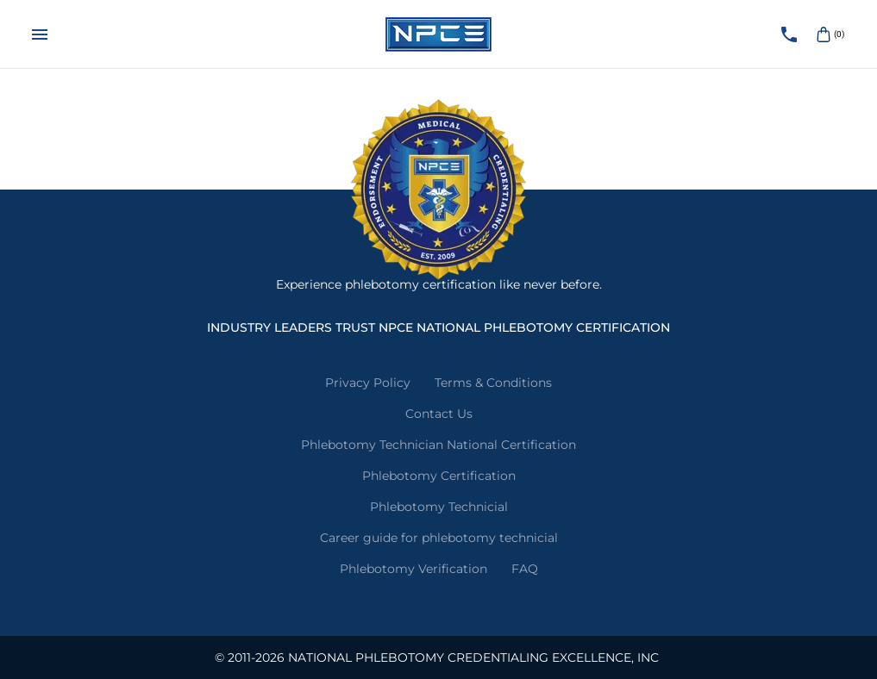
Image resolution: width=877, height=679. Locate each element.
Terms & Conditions (493, 382)
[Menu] (39, 34)
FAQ (524, 568)
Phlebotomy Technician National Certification (438, 444)
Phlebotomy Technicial (439, 506)
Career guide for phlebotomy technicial (439, 537)
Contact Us (439, 413)
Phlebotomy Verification (413, 568)
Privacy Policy (367, 382)
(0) (828, 34)
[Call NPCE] (789, 34)
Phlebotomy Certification (439, 475)
